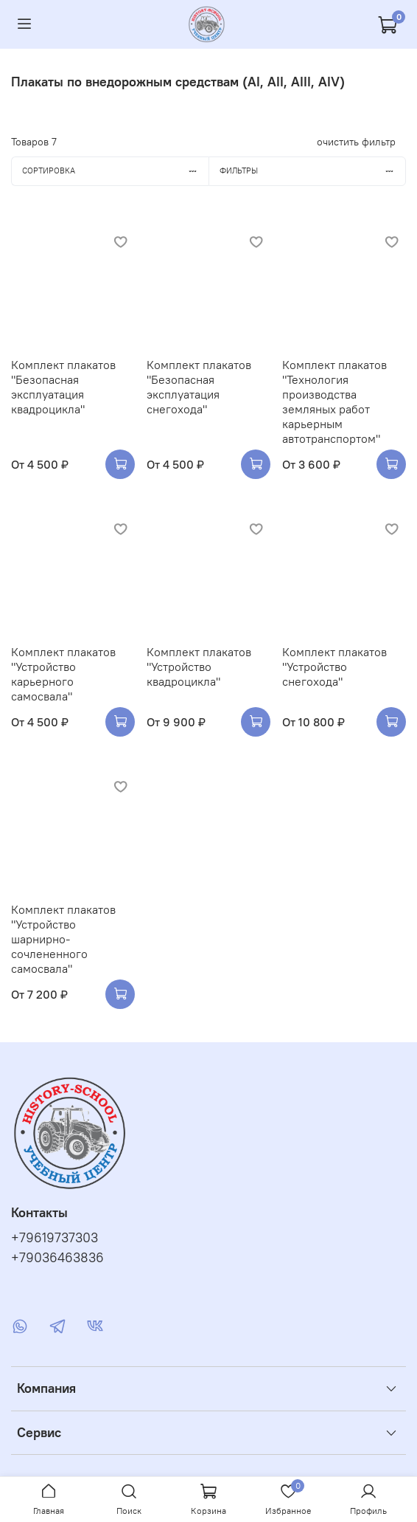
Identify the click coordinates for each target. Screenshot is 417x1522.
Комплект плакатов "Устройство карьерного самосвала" (63, 673)
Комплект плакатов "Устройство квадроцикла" (199, 666)
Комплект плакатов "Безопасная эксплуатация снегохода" (199, 386)
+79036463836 (57, 1258)
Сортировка (115, 170)
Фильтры (312, 170)
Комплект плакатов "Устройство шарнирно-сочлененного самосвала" (63, 939)
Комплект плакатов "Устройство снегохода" (334, 666)
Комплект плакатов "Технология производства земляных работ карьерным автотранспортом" (334, 401)
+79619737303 (54, 1238)
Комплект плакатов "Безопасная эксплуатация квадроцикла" (63, 386)
